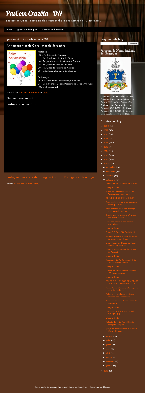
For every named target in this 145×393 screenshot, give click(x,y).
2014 (106, 151)
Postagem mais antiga (79, 177)
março (109, 357)
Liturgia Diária (112, 188)
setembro (111, 180)
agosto (109, 336)
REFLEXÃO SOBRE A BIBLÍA (120, 198)
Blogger (106, 387)
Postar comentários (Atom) (26, 184)
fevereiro (110, 362)
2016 (106, 143)
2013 (106, 155)
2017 (106, 139)
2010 (106, 371)
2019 (106, 130)
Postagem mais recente (22, 177)
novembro (111, 172)
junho (109, 345)
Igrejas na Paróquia (27, 30)
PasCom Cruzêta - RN (34, 13)
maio (108, 349)
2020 (107, 126)
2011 (106, 164)
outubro (110, 176)
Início (9, 30)
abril (108, 353)
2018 (106, 134)
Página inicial (51, 177)
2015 (106, 147)
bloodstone (84, 387)
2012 (106, 159)
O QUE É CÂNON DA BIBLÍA (120, 232)
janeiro (109, 366)
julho (108, 340)
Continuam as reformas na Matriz (121, 184)
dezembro (111, 167)
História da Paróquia (52, 30)
